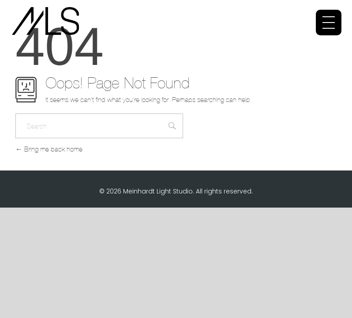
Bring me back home (48, 149)
